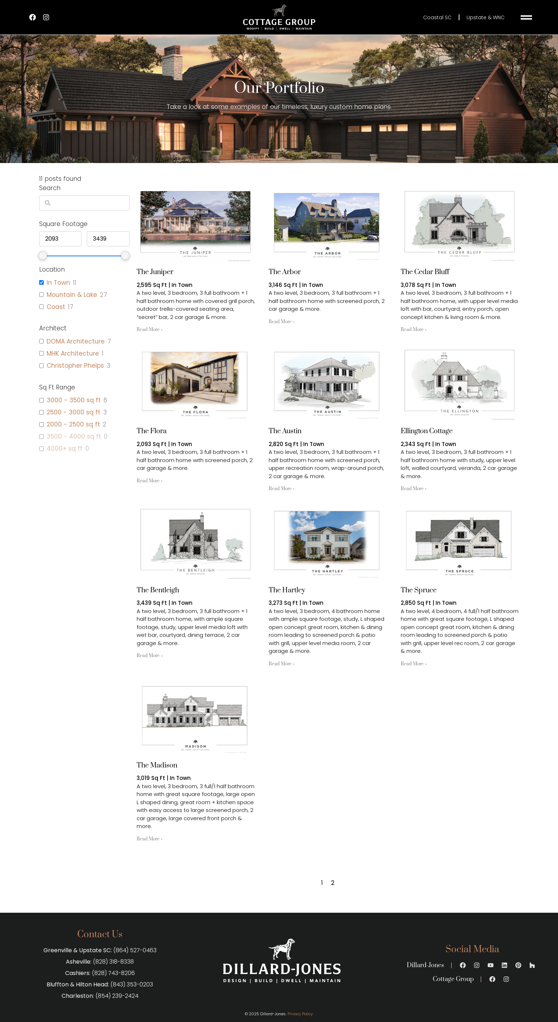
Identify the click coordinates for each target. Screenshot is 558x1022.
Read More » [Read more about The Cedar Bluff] (413, 329)
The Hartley (287, 590)
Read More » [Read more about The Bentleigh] (149, 656)
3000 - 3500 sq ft (74, 400)
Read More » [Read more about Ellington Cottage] (413, 489)
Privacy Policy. (301, 1014)
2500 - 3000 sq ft (73, 412)
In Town (58, 283)
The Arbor (285, 272)
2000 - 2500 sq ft (73, 424)
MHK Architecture (73, 353)
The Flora (152, 431)
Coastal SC (437, 17)
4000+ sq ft (65, 448)
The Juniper (155, 272)
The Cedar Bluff (425, 272)
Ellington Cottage (427, 431)
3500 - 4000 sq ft (74, 436)
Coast (56, 307)
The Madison (157, 765)
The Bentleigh (158, 590)
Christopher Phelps (75, 366)
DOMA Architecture (76, 341)
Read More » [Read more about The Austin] (281, 489)
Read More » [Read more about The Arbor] (281, 322)
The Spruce (419, 590)
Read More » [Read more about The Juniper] (149, 329)
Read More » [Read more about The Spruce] (413, 664)
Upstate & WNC (486, 17)
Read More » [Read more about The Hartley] (281, 664)
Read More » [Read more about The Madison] (149, 839)
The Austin (285, 431)
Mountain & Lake (72, 295)
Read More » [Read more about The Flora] (149, 481)
